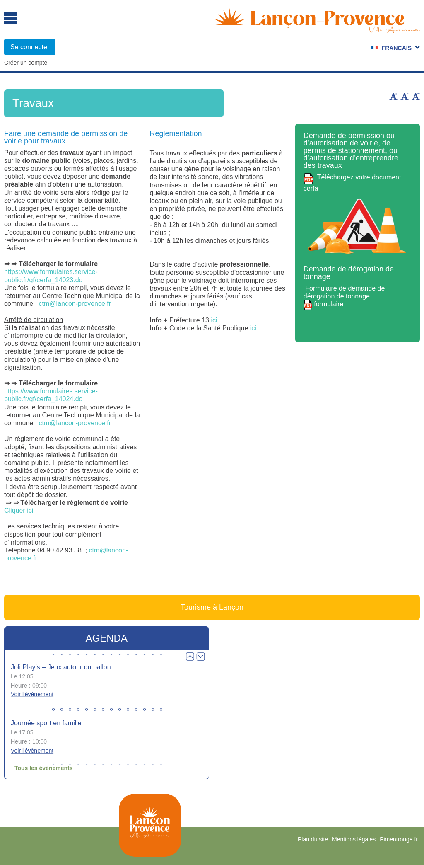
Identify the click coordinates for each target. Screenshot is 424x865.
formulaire (328, 304)
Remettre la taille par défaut (416, 96)
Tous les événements (43, 768)
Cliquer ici (18, 510)
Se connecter (29, 47)
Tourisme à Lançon (212, 607)
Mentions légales (354, 839)
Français (397, 48)
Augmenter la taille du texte (393, 96)
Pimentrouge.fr (399, 839)
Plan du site (313, 839)
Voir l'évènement (32, 694)
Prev (190, 656)
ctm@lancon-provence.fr (75, 303)
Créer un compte (25, 62)
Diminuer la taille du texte (404, 96)
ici (214, 320)
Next (200, 656)
